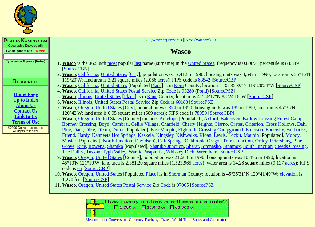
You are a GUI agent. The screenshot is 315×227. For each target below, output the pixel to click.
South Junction (258, 146)
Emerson (254, 129)
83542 (204, 79)
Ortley (261, 140)
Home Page (26, 94)
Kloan (205, 135)
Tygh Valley (114, 151)
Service (149, 91)
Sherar (192, 146)
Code (170, 91)
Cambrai (120, 124)
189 (235, 107)
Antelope (168, 118)
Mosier (69, 140)
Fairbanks (296, 129)
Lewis (220, 135)
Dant (78, 129)
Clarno (221, 124)
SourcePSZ (223, 91)
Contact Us (26, 111)
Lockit (234, 135)
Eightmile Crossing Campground (210, 129)
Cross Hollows (280, 124)
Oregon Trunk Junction (230, 140)
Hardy (84, 135)
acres (163, 79)
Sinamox (232, 146)
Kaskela (146, 135)
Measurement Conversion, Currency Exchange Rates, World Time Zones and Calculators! (157, 219)
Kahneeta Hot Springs (113, 135)
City (134, 74)
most (112, 63)
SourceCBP (224, 79)
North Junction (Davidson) (129, 140)
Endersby (274, 129)
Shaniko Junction (167, 146)
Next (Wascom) (198, 40)
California (88, 74)
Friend (68, 135)
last (137, 63)
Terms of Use (25, 122)
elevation (289, 174)
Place (156, 85)
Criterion (254, 124)
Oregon (85, 107)
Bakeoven (230, 118)
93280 (188, 91)
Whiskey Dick (180, 151)
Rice (81, 146)
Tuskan (93, 151)
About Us (25, 105)
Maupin (251, 135)
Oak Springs (170, 140)
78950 (200, 113)
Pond (202, 91)
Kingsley (165, 135)
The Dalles (73, 151)
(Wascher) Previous (166, 40)
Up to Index (25, 99)
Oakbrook (195, 140)
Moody (292, 135)
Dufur (118, 129)
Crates (236, 124)
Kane (152, 96)
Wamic (135, 151)
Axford (211, 118)
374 (172, 107)
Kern (179, 85)
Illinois (85, 96)
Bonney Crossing (79, 124)
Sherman (177, 174)
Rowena (96, 146)
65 (79, 168)
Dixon (104, 129)
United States (201, 63)
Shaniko (115, 146)
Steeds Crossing (291, 146)
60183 (182, 102)
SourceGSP (288, 85)
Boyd (104, 124)
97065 (183, 185)
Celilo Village (144, 124)
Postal (134, 91)
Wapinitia (154, 151)
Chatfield (170, 124)
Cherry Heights (197, 124)
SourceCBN (75, 68)
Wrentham (207, 151)
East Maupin (163, 129)
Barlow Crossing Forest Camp (272, 118)
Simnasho (211, 146)
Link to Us (25, 116)
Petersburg (280, 140)
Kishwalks (186, 135)
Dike (90, 129)
